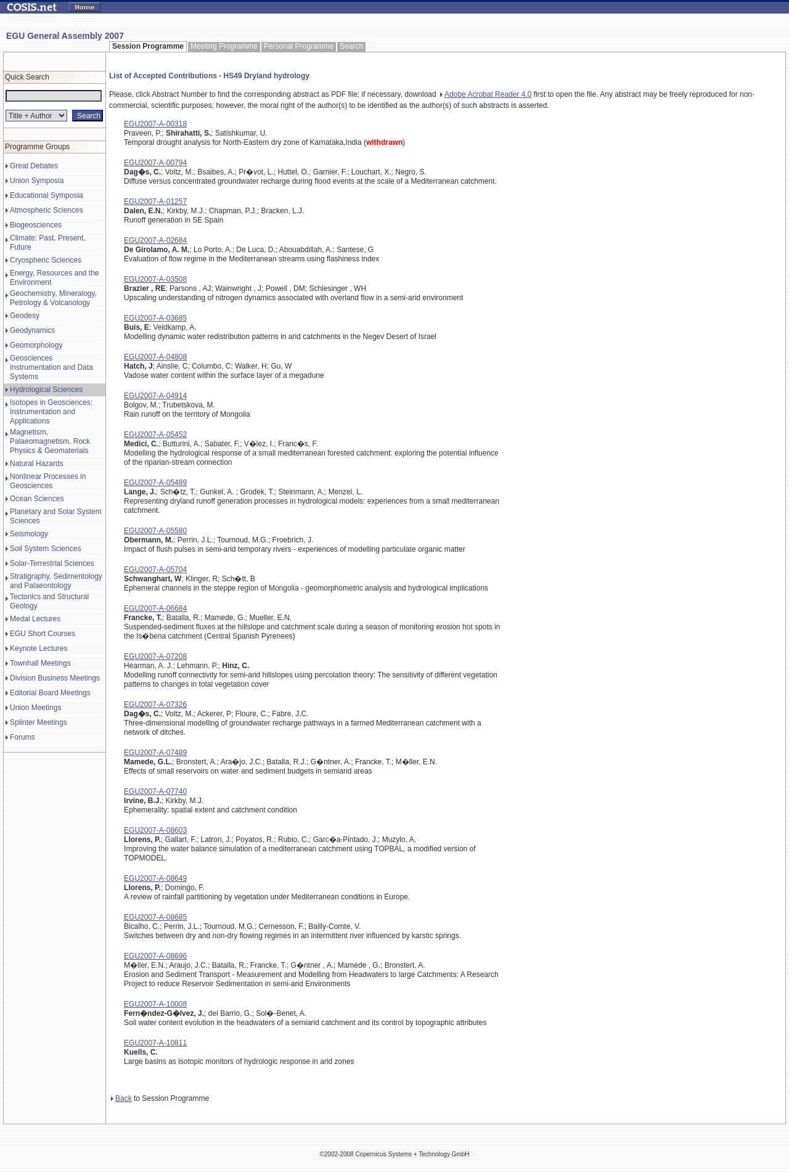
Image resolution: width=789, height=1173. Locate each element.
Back (121, 1098)
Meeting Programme (224, 46)
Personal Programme (298, 46)
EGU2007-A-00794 (155, 162)
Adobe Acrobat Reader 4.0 (485, 94)
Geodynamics (32, 330)
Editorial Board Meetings (50, 693)
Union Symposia (36, 180)
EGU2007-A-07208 (155, 656)
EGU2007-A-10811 (155, 1043)
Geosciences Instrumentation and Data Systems (51, 367)
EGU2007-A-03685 (155, 318)
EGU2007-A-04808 (155, 357)
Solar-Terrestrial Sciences (52, 563)
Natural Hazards (36, 463)
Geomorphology (36, 345)
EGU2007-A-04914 (155, 395)
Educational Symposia (46, 195)
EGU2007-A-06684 (155, 608)
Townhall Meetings (40, 663)
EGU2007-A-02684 (155, 240)
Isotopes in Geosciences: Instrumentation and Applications (51, 411)
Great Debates (34, 165)
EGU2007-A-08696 (155, 956)
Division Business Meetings (55, 678)
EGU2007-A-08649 (155, 878)
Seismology (29, 533)
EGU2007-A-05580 (155, 530)
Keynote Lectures (38, 648)
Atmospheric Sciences (46, 210)
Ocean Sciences (36, 498)
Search (351, 46)
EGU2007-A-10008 (155, 1004)
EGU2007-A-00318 (155, 124)
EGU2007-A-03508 (155, 279)
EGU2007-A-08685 (155, 917)
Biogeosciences (36, 225)
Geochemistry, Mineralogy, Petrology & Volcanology (53, 298)
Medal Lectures (35, 619)
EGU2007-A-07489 (155, 752)
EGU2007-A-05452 (155, 434)
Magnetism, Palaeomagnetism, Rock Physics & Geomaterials (50, 441)
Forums (22, 737)
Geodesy (24, 315)
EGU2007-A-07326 (155, 704)
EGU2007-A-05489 (155, 482)
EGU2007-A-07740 (155, 791)
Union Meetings (35, 707)
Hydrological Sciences (46, 389)
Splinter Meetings (38, 722)
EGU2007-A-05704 (155, 569)
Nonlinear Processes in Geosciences (48, 481)
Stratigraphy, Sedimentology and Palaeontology (56, 581)
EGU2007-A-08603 (155, 830)
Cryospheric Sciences (45, 260)
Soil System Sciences (45, 548)
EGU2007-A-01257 (155, 201)
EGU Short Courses (42, 633)
